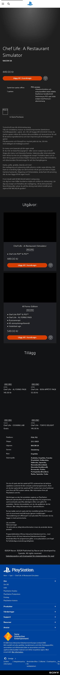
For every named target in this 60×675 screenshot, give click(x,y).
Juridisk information (8, 662)
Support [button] (30, 617)
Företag (6, 597)
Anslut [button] (30, 627)
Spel (11, 575)
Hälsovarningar (11, 525)
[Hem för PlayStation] (30, 3)
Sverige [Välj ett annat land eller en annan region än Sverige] (10, 658)
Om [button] (30, 581)
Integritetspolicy (19, 661)
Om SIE (6, 584)
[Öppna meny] (3, 4)
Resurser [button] (30, 622)
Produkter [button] (30, 606)
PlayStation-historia (10, 600)
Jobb (5, 588)
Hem (5, 575)
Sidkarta (42, 661)
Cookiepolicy (51, 661)
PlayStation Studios (10, 591)
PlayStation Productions (12, 594)
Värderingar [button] (30, 612)
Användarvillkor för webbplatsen (32, 663)
